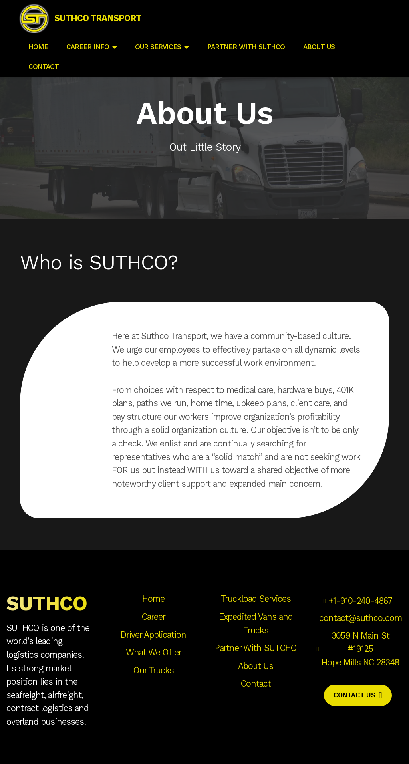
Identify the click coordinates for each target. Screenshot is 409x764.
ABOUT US (320, 56)
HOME (38, 56)
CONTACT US (357, 695)
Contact (256, 683)
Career (153, 616)
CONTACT (44, 76)
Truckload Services (255, 598)
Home (153, 598)
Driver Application (153, 634)
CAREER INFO (87, 56)
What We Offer (153, 652)
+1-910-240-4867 (360, 600)
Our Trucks (153, 670)
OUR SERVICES (158, 56)
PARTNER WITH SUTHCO (246, 56)
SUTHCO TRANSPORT (108, 23)
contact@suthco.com (360, 618)
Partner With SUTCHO (256, 648)
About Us (255, 666)
